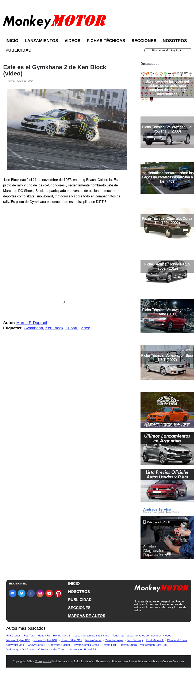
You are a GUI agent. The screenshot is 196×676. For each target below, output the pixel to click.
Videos (73, 40)
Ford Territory (135, 640)
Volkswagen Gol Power (20, 649)
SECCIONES (79, 608)
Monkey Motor (43, 661)
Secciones (143, 40)
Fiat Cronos (13, 635)
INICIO (74, 584)
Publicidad (18, 50)
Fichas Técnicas (106, 40)
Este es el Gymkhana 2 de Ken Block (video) (54, 70)
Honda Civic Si (62, 635)
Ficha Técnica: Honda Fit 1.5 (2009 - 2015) (167, 266)
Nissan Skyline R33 (18, 640)
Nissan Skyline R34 (45, 640)
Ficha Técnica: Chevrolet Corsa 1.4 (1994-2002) (167, 220)
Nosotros (175, 40)
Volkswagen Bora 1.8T (154, 644)
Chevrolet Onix (15, 644)
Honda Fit (44, 635)
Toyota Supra (129, 644)
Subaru (72, 328)
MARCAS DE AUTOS (86, 616)
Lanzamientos (41, 40)
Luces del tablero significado (91, 635)
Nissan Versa (93, 640)
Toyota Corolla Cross (86, 644)
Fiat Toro (29, 635)
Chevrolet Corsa (177, 640)
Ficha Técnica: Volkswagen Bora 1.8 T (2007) (167, 357)
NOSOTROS (79, 592)
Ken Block (54, 328)
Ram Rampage (114, 640)
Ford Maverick (155, 640)
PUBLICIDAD (80, 600)
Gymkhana (33, 328)
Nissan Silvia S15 (71, 640)
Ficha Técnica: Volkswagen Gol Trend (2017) (167, 312)
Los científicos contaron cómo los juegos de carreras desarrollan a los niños (167, 177)
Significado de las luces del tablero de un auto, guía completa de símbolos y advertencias (167, 87)
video (85, 328)
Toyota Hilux (109, 644)
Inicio (11, 40)
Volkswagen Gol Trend (51, 649)
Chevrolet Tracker (59, 644)
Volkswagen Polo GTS (82, 649)
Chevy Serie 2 (36, 644)
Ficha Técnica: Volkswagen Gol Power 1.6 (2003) (167, 129)
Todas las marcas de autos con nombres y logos (141, 635)
